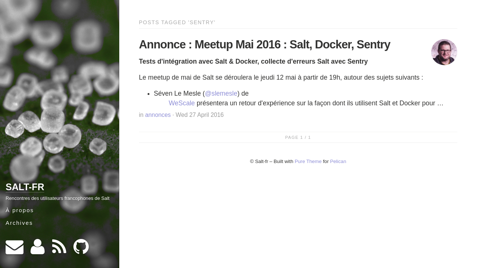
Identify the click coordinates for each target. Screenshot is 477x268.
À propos (20, 210)
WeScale (182, 103)
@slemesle (221, 93)
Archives (19, 223)
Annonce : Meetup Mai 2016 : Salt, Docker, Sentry (264, 44)
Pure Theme (308, 161)
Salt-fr (25, 187)
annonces (158, 115)
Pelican (338, 161)
